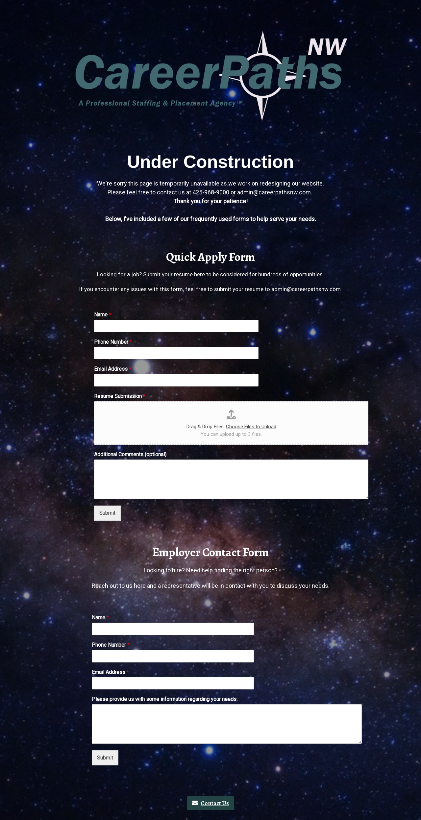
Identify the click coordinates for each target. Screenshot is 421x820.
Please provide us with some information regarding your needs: (164, 699)
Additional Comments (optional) (130, 454)
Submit (107, 513)
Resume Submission (119, 396)
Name (102, 314)
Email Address (112, 369)
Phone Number (113, 342)
